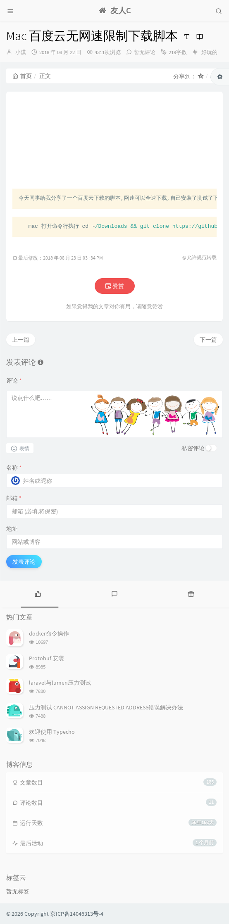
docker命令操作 (49, 633)
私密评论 (193, 448)
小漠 (20, 52)
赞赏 (114, 286)
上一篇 (20, 339)
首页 (22, 76)
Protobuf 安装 (46, 658)
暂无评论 (144, 52)
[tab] (38, 593)
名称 (13, 467)
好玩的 (209, 52)
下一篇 (208, 339)
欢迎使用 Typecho (52, 731)
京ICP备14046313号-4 (76, 913)
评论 (13, 380)
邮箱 (13, 498)
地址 (12, 528)
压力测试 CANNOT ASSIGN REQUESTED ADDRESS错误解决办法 (106, 707)
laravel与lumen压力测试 (60, 682)
